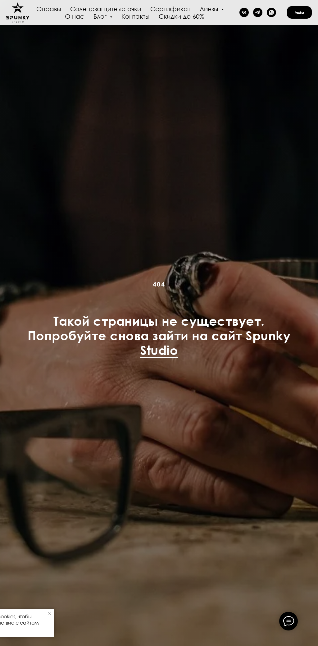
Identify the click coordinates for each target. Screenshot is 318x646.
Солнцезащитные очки (105, 8)
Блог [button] (100, 16)
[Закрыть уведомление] (49, 613)
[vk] (244, 12)
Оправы (48, 8)
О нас (74, 16)
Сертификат (170, 8)
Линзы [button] (210, 8)
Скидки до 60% (181, 16)
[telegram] (257, 12)
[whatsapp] (271, 12)
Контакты (135, 16)
